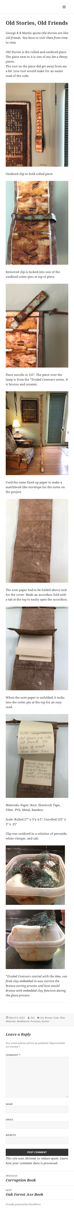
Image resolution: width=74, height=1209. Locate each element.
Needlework (23, 1021)
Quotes (45, 1021)
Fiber (62, 1017)
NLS (33, 1017)
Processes (35, 1021)
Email (9, 1119)
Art (42, 1017)
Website (11, 1135)
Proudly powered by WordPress (23, 1204)
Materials (11, 1021)
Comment (13, 1055)
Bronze (48, 1017)
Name (9, 1104)
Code (56, 1017)
